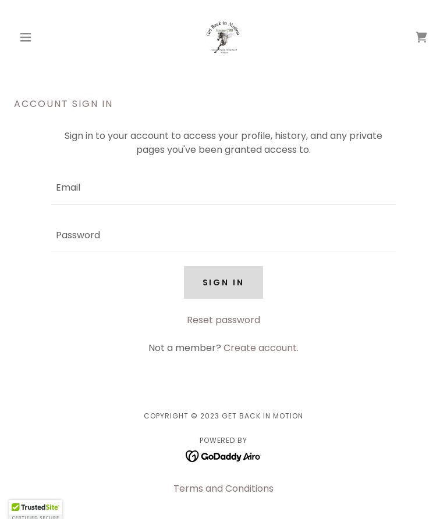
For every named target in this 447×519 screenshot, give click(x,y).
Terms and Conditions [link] (223, 488)
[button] (45, 37)
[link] (223, 37)
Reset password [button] (223, 320)
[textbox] (223, 188)
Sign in (224, 282)
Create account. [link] (261, 348)
